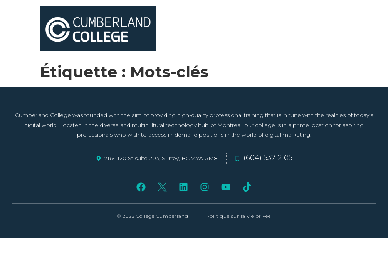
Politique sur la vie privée (238, 216)
